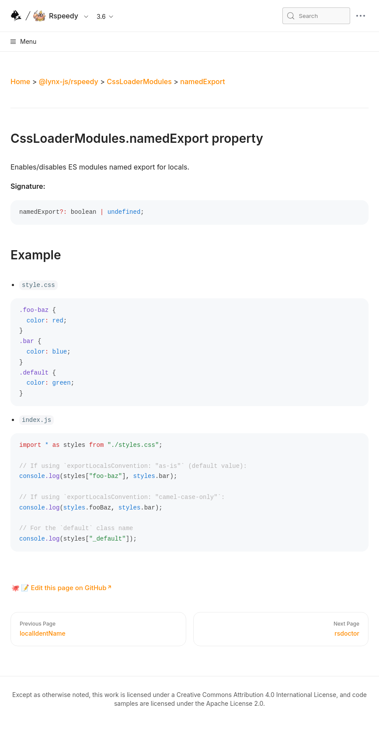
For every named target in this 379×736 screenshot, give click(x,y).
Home (20, 81)
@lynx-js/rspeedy (68, 81)
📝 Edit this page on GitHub (64, 588)
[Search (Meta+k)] (316, 15)
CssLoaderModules (139, 81)
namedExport (202, 81)
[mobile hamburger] (361, 16)
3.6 (106, 16)
